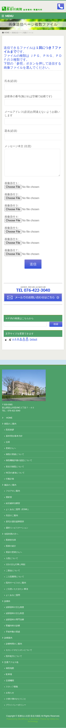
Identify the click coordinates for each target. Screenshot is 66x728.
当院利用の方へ (11, 534)
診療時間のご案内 (14, 644)
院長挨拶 (10, 430)
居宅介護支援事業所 (15, 522)
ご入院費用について (15, 577)
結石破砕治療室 (13, 503)
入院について (12, 558)
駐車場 (9, 674)
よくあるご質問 (13, 595)
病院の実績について (15, 454)
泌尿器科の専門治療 (15, 620)
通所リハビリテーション (17, 528)
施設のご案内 (10, 485)
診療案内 (8, 638)
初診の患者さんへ (14, 552)
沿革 (8, 442)
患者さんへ (11, 448)
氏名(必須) (33, 85)
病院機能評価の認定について (19, 460)
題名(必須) (33, 135)
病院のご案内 (10, 424)
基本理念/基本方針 (14, 436)
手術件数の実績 (13, 632)
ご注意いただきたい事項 (17, 589)
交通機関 (10, 681)
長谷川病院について (15, 467)
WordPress (23, 719)
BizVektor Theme (39, 719)
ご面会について (13, 571)
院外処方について (14, 656)
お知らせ (10, 693)
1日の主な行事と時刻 (15, 564)
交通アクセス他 (11, 662)
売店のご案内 (12, 515)
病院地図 (10, 668)
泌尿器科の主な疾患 (15, 613)
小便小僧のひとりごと (16, 699)
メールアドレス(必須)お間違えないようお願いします (33, 118)
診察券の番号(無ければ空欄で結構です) (33, 101)
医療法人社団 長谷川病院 (29, 716)
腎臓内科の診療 (13, 626)
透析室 (9, 497)
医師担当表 (11, 540)
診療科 (7, 601)
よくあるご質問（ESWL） (18, 509)
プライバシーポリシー (16, 705)
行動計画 (10, 479)
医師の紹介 (11, 546)
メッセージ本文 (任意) (33, 164)
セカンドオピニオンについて (19, 650)
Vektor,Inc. (55, 719)
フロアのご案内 (13, 491)
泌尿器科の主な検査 (15, 607)
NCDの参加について (15, 473)
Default (33, 344)
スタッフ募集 (12, 687)
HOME (9, 418)
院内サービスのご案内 (16, 583)
